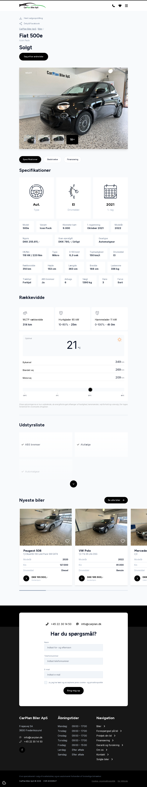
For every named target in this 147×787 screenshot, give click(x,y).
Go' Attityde (123, 781)
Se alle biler (116, 500)
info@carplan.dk (88, 624)
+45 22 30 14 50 (58, 624)
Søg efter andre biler (33, 56)
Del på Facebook (29, 23)
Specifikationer (30, 159)
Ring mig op (73, 690)
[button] (116, 142)
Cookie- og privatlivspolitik (103, 781)
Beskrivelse (52, 159)
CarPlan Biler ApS (27, 29)
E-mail (47, 669)
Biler (40, 29)
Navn (46, 642)
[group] (73, 108)
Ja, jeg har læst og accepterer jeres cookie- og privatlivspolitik (75, 682)
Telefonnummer (51, 656)
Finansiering (72, 159)
